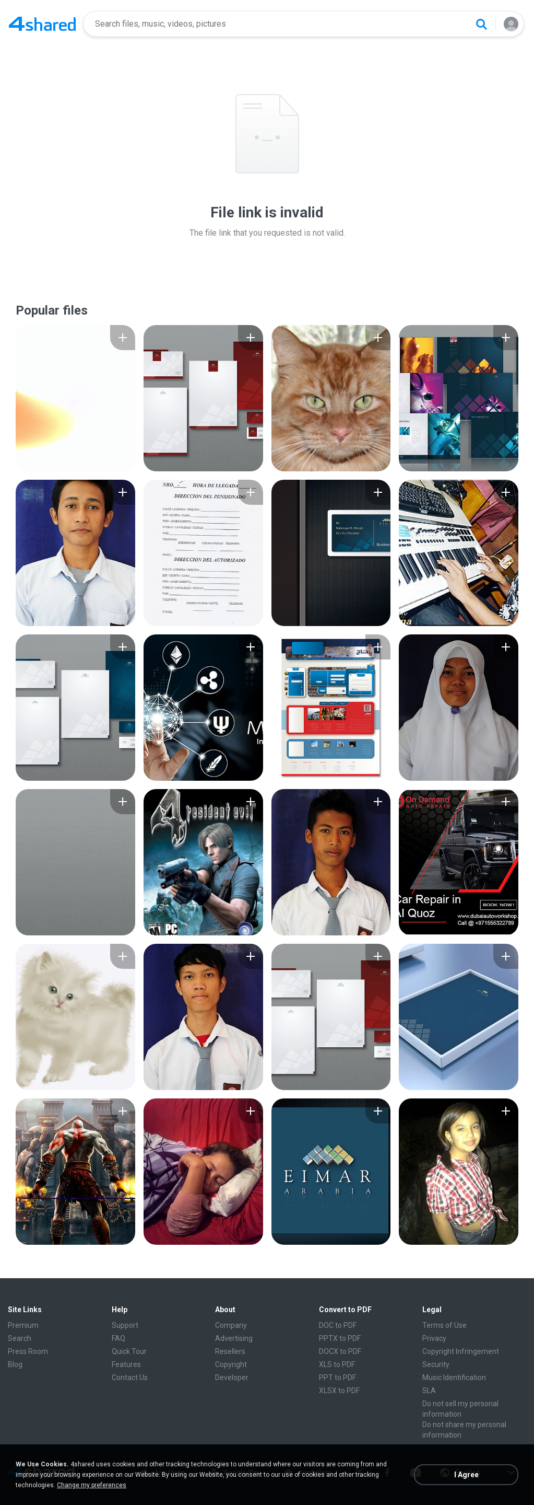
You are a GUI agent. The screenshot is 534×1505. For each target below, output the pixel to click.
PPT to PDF (337, 1377)
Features (126, 1364)
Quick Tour (129, 1351)
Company (231, 1325)
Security (435, 1364)
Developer (231, 1377)
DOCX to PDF (340, 1351)
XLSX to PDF (339, 1390)
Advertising (234, 1338)
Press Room (28, 1351)
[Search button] (481, 24)
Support (125, 1325)
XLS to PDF (337, 1364)
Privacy (434, 1338)
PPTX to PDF (340, 1338)
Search (19, 1338)
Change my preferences (91, 1485)
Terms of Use (444, 1325)
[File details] (75, 398)
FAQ (118, 1338)
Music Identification (454, 1377)
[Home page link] (42, 24)
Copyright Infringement (460, 1351)
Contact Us (130, 1377)
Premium (23, 1325)
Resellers (230, 1351)
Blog (15, 1364)
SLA (429, 1390)
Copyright (231, 1364)
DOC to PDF (338, 1325)
